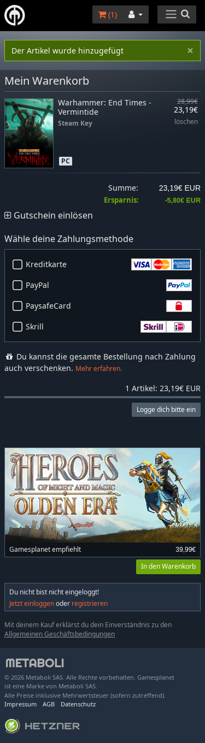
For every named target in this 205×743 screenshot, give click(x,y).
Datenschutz (78, 704)
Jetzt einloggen (31, 603)
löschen (186, 122)
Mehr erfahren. (98, 368)
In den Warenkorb (168, 566)
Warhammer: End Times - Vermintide (104, 107)
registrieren (90, 603)
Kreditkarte (109, 264)
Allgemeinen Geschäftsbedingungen (59, 634)
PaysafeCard (109, 306)
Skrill (109, 327)
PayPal (109, 285)
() (107, 14)
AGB (49, 704)
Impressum (20, 704)
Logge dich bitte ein (166, 409)
